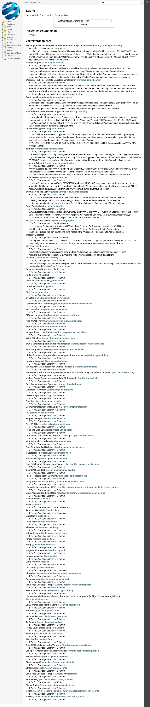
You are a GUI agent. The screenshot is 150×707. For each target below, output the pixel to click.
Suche (140, 2)
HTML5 (32, 35)
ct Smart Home (33, 533)
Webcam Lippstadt (13, 58)
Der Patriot (31, 567)
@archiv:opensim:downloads (49, 149)
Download (31, 286)
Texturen (30, 149)
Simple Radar (32, 685)
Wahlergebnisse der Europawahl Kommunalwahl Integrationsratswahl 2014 (62, 45)
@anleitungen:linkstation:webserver (52, 298)
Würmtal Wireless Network (39, 192)
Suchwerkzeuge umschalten (70, 21)
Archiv (9, 27)
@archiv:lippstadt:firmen (48, 610)
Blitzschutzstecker (35, 573)
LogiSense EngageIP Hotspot (40, 585)
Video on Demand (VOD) (38, 280)
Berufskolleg (32, 679)
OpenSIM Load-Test (35, 470)
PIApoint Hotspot (34, 315)
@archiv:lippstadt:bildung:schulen (56, 679)
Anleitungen (11, 24)
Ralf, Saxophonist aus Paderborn (42, 384)
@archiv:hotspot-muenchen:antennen (49, 309)
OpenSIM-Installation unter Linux (42, 407)
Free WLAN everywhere (37, 321)
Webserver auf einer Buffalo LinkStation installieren (51, 80)
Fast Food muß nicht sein (38, 590)
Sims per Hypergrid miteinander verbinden (46, 651)
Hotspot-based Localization (39, 332)
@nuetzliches (52, 510)
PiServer (30, 527)
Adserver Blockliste (35, 510)
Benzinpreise (32, 129)
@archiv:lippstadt (56, 269)
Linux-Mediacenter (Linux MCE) (41, 487)
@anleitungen (42, 246)
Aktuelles (10, 42)
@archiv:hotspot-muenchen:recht (53, 579)
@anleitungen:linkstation (89, 80)
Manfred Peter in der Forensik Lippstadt (45, 111)
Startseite (7, 21)
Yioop (28, 544)
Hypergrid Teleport (35, 163)
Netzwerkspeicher (34, 556)
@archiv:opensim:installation (72, 407)
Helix (28, 309)
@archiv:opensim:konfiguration (83, 651)
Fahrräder (30, 610)
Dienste (9, 29)
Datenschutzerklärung (14, 45)
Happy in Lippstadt (35, 361)
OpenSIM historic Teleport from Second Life (47, 464)
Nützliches (10, 37)
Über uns (10, 56)
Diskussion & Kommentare (39, 662)
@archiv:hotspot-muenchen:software (61, 315)
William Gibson (33, 656)
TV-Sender (31, 622)
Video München (33, 338)
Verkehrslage (32, 395)
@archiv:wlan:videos (59, 424)
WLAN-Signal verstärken (38, 349)
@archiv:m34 (56, 280)
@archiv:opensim (44, 286)
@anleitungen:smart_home (54, 533)
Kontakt (9, 48)
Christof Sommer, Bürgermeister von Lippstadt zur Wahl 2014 (56, 355)
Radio (28, 504)
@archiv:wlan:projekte (63, 220)
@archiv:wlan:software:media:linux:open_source (81, 493)
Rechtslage (31, 579)
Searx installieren (34, 97)
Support (9, 50)
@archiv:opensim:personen (54, 656)
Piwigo (29, 539)
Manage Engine (33, 62)
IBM (28, 639)
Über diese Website (14, 53)
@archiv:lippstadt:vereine (51, 628)
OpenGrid (30, 401)
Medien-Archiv (33, 498)
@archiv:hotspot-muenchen (54, 177)
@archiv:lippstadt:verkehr (51, 129)
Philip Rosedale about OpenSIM (41, 476)
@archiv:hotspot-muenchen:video (65, 321)
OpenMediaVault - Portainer (39, 303)
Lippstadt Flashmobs (36, 390)
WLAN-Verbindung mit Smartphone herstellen (48, 344)
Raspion (30, 258)
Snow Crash (32, 206)
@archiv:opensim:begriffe (51, 206)
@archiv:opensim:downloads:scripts (57, 685)
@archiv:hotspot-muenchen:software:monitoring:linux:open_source (65, 691)
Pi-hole (29, 521)
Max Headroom (33, 453)
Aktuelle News (33, 177)
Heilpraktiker (32, 616)
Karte (28, 275)
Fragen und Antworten (37, 550)
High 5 (29, 326)
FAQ (28, 292)
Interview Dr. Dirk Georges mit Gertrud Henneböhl (50, 367)
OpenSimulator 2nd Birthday (40, 447)
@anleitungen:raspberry (46, 258)
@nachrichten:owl (45, 567)
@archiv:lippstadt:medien (49, 622)
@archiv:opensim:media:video (59, 163)
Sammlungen (11, 40)
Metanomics (32, 458)
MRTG (29, 691)
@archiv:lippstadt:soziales (60, 390)
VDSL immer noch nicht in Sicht (41, 605)
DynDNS (30, 298)
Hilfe (8, 32)
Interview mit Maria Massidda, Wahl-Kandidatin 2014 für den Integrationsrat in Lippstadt (68, 372)
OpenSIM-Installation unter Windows (43, 645)
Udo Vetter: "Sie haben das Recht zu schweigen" (49, 435)
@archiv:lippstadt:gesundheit (53, 616)
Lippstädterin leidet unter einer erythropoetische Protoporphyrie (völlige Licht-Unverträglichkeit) (73, 596)
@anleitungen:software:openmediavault (72, 303)
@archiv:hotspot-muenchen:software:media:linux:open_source (88, 487)
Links (28, 562)
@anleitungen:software (52, 62)
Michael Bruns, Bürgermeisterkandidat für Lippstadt (51, 378)
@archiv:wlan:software (54, 418)
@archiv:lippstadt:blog (110, 45)
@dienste (45, 498)
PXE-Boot (30, 246)
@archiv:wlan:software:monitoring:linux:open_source (58, 696)
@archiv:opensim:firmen (42, 639)
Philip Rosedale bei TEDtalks (40, 481)
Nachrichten (11, 34)
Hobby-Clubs (32, 628)
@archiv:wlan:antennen (42, 413)
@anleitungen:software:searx (57, 97)
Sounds (29, 633)
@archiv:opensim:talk (63, 662)
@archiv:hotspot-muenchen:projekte (70, 192)
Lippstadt (30, 516)
